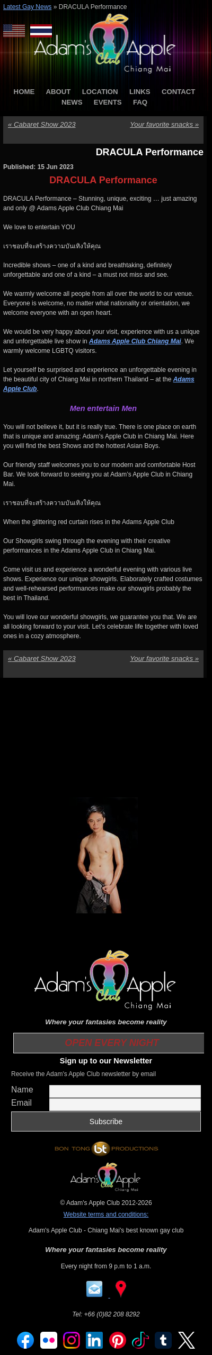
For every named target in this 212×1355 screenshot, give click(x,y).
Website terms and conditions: (106, 1214)
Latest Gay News (27, 7)
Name (22, 1089)
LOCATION (100, 92)
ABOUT (58, 92)
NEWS (72, 102)
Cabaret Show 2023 (42, 124)
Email (21, 1102)
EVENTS (108, 102)
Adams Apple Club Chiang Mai (135, 341)
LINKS (140, 92)
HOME (24, 92)
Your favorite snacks (164, 124)
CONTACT (178, 92)
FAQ (140, 102)
